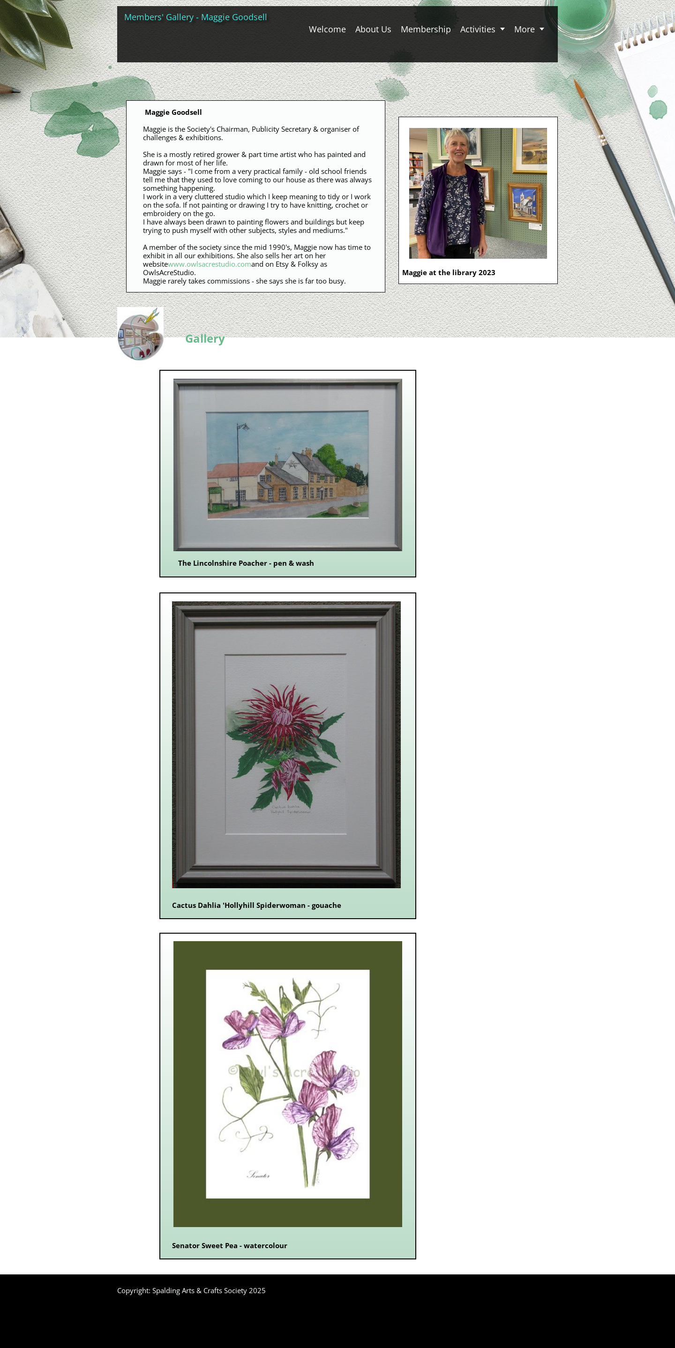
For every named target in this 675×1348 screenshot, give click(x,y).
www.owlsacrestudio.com (209, 264)
